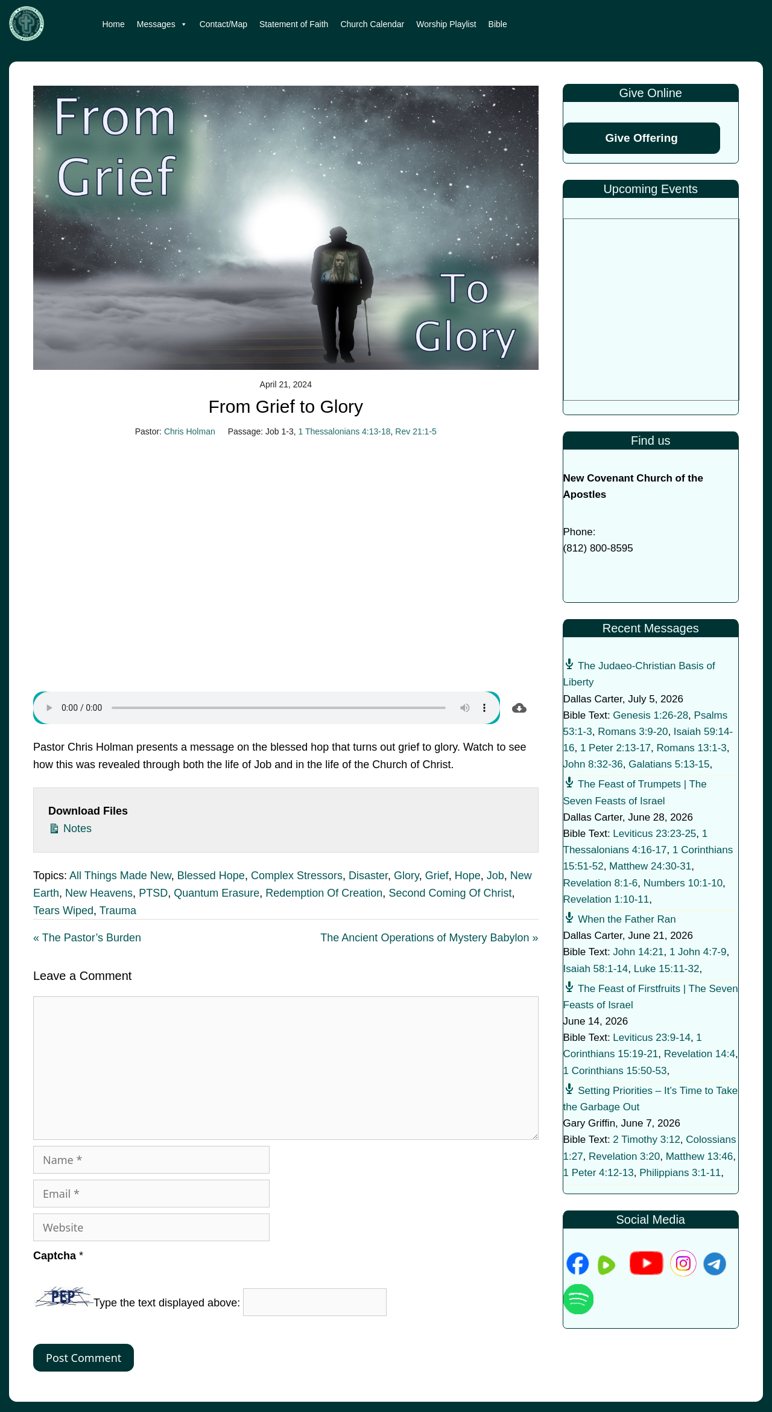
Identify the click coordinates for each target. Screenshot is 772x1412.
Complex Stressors (297, 876)
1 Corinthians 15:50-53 (615, 1070)
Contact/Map (223, 24)
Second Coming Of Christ (449, 893)
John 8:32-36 (593, 764)
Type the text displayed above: (166, 1303)
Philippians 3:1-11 (680, 1172)
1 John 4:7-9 (698, 952)
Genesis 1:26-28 (650, 715)
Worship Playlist (446, 24)
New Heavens (99, 893)
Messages (162, 24)
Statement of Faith (293, 24)
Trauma (118, 911)
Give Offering (642, 138)
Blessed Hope (211, 876)
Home (113, 24)
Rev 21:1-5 (415, 431)
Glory (406, 876)
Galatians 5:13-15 (668, 764)
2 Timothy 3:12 (646, 1139)
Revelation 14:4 (699, 1054)
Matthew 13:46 (699, 1156)
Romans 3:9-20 (633, 731)
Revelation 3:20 (624, 1156)
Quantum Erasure (216, 893)
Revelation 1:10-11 (606, 899)
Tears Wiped (63, 911)
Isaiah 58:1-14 (595, 969)
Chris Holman (189, 431)
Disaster (368, 876)
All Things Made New (120, 876)
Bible (498, 24)
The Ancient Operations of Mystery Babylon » (429, 938)
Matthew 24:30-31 (650, 866)
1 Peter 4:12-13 (598, 1172)
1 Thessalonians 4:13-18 (344, 431)
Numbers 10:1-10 (683, 883)
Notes (70, 827)
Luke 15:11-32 (667, 969)
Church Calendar (372, 24)
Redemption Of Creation (323, 893)
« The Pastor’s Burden (87, 938)
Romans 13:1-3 (692, 748)
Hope (468, 876)
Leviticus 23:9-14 (652, 1037)
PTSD (153, 893)
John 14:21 (638, 952)
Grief (437, 876)
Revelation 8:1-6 (600, 883)
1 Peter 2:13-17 (615, 748)
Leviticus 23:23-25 (654, 833)
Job (495, 876)
